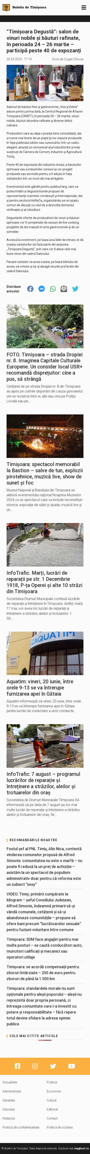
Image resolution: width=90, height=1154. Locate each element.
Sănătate (9, 1100)
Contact (52, 1118)
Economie (54, 1091)
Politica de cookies (60, 1127)
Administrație (12, 1091)
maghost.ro (81, 1148)
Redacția (9, 1118)
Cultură (52, 1100)
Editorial (52, 1109)
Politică (52, 1082)
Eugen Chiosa (73, 59)
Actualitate (10, 1082)
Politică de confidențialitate (21, 1127)
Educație (9, 1109)
